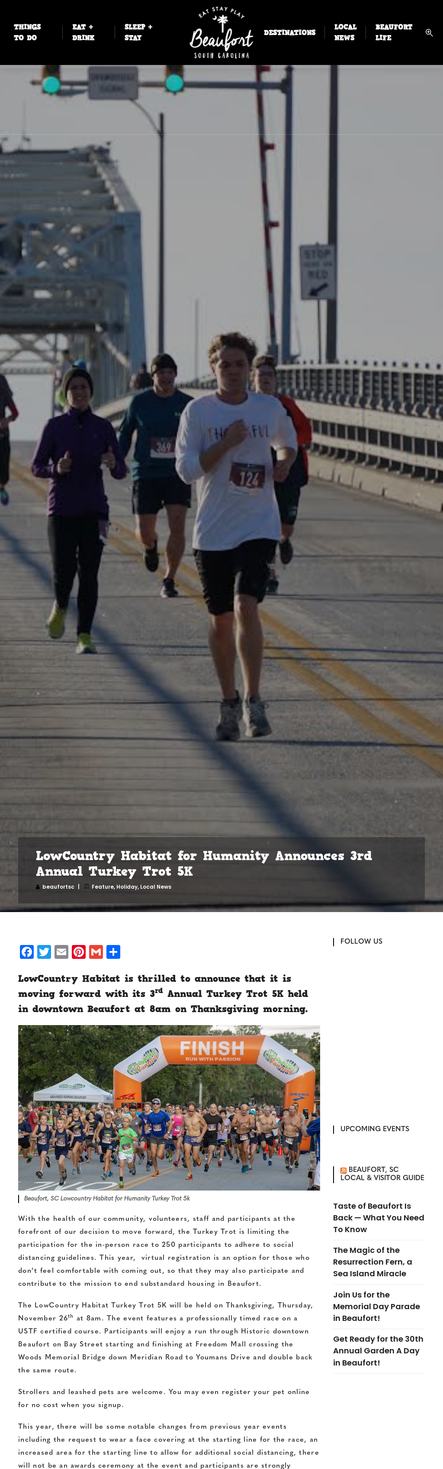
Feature (103, 886)
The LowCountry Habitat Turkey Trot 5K (92, 1305)
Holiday (127, 886)
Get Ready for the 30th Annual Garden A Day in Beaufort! (378, 1350)
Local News (155, 886)
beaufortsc (58, 886)
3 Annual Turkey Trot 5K (216, 993)
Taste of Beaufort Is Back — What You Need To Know (378, 1217)
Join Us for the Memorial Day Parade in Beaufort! (376, 1306)
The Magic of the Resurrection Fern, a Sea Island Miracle (372, 1262)
